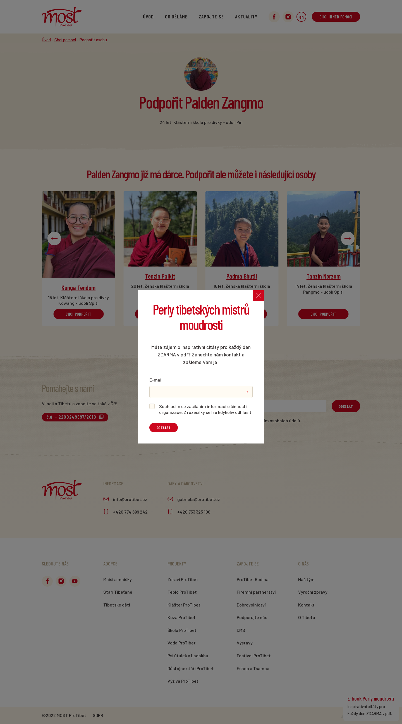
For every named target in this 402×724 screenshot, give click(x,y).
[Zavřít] (258, 295)
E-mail (155, 379)
